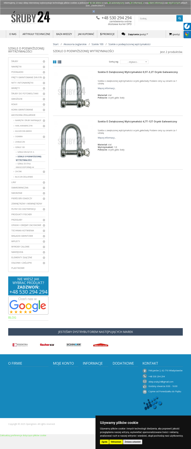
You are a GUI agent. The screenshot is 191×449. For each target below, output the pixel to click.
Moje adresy (61, 386)
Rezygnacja (90, 406)
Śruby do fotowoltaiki (24, 93)
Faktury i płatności (64, 404)
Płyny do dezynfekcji (23, 209)
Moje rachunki (62, 382)
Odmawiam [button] (116, 442)
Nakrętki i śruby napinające (28, 120)
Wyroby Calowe (20, 246)
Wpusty (15, 241)
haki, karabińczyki (24, 125)
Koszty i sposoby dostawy (93, 400)
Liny (13, 182)
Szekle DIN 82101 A (25, 152)
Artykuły (17, 324)
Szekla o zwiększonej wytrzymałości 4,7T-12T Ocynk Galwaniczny (137, 121)
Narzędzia (17, 252)
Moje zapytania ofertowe (63, 410)
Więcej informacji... (107, 88)
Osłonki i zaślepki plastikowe (21, 265)
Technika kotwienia (22, 230)
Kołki (14, 104)
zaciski (18, 171)
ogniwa (19, 136)
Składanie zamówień (95, 415)
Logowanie (60, 416)
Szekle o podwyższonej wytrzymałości (28, 158)
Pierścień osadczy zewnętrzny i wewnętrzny (26, 201)
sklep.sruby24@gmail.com (160, 384)
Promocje (120, 373)
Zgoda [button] (104, 442)
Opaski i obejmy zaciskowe (26, 225)
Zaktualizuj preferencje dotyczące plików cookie (23, 447)
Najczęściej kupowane (126, 382)
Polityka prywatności (95, 393)
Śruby (14, 61)
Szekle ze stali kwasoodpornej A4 (25, 165)
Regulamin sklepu (93, 389)
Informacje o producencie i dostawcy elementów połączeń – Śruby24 (95, 379)
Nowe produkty (122, 377)
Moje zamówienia (64, 377)
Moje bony (60, 399)
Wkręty (15, 88)
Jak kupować (91, 410)
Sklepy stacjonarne (124, 386)
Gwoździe (16, 98)
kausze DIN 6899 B (23, 131)
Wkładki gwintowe (22, 235)
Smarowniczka (19, 187)
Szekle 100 (20, 147)
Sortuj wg (113, 61)
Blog (12, 317)
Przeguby (16, 219)
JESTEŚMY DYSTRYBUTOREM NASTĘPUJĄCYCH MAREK (95, 335)
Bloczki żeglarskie (24, 177)
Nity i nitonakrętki (22, 82)
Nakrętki (16, 66)
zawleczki (20, 142)
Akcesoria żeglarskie (23, 115)
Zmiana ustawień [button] (133, 442)
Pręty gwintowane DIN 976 (26, 77)
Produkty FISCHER (21, 214)
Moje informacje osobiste (63, 393)
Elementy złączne (21, 257)
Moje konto (63, 366)
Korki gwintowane (22, 109)
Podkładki (17, 72)
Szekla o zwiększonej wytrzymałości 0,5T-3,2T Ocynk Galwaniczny (138, 72)
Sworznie (16, 193)
